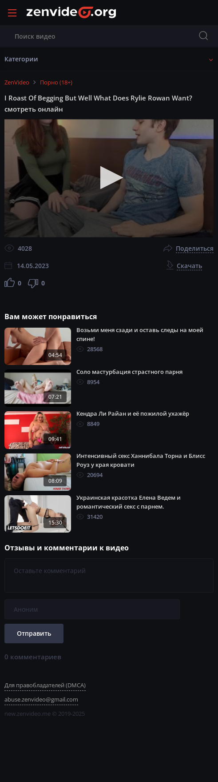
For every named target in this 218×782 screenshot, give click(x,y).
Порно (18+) (56, 82)
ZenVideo (16, 82)
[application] (109, 178)
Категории (21, 59)
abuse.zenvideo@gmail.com (41, 699)
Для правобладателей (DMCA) (45, 685)
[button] (109, 177)
